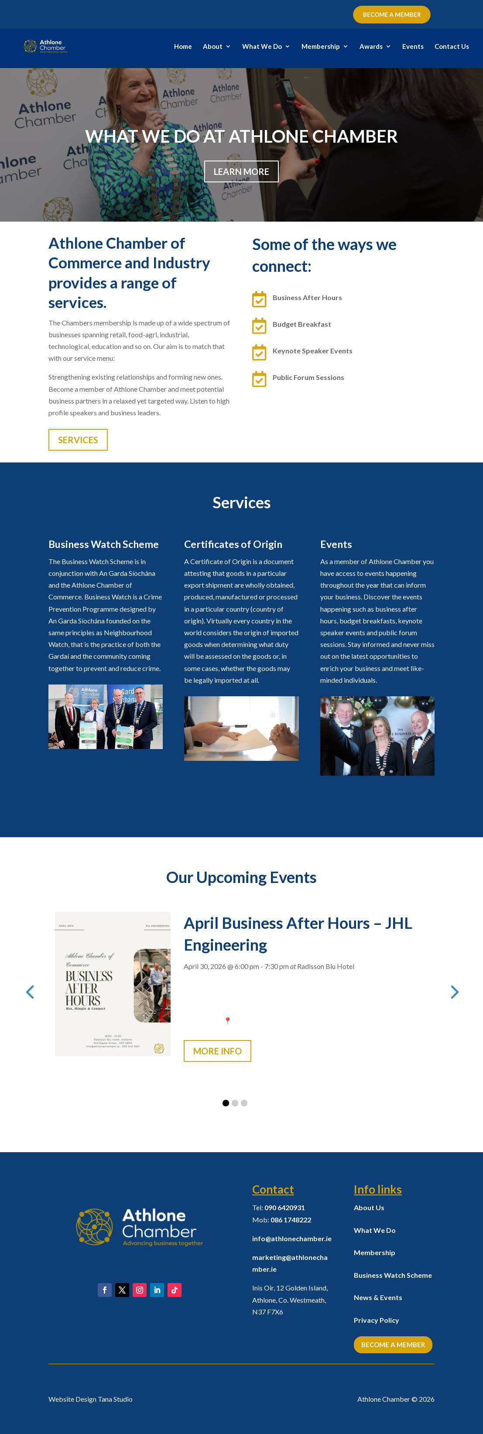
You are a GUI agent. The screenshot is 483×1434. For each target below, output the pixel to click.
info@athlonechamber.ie (292, 1238)
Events (413, 46)
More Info (217, 1051)
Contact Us (452, 46)
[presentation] (30, 991)
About (213, 46)
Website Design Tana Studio (90, 1399)
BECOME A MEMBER (392, 14)
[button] (226, 1103)
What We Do (262, 46)
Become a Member (393, 1344)
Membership (320, 46)
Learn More (241, 171)
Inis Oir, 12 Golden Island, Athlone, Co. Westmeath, (290, 1299)
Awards (371, 46)
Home (183, 46)
